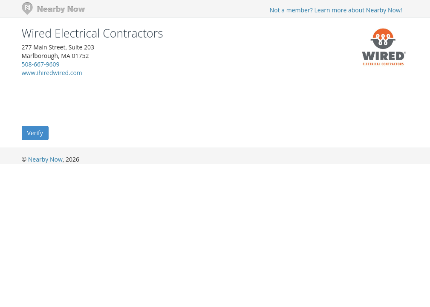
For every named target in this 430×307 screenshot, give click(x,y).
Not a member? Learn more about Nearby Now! (336, 10)
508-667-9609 (41, 64)
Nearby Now (45, 159)
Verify (35, 133)
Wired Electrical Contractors (92, 33)
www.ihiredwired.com (52, 73)
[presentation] (86, 100)
